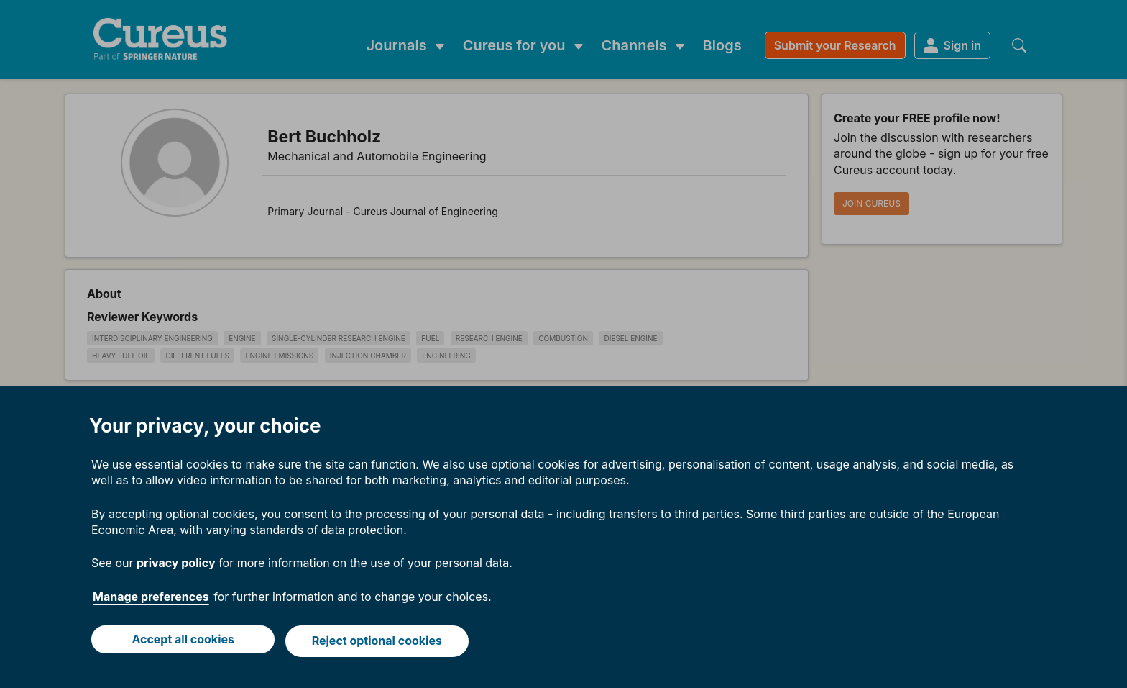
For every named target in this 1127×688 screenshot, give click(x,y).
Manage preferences (151, 600)
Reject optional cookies (378, 642)
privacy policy (176, 566)
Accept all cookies (181, 642)
